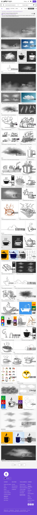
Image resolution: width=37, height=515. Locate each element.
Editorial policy (12, 510)
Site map (28, 510)
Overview (13, 484)
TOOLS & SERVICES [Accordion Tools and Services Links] (23, 481)
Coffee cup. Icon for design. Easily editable (28, 340)
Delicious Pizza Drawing (19, 186)
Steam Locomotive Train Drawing (25, 144)
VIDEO (16, 8)
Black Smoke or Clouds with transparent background (10, 159)
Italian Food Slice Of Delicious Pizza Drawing (26, 219)
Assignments (14, 489)
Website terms (6, 510)
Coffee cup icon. (4, 409)
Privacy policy (17, 510)
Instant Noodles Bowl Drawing (7, 353)
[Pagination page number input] (13, 465)
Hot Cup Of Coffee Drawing (6, 365)
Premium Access (14, 487)
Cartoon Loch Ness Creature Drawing (8, 340)
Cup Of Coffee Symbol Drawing (31, 186)
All (21, 8)
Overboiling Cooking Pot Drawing (28, 365)
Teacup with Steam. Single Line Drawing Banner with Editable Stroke (13, 72)
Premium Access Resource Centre (22, 495)
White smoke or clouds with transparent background (27, 72)
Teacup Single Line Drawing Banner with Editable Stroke (11, 288)
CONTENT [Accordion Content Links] (6, 481)
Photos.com (30, 498)
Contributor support (7, 494)
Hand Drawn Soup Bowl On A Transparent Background (11, 219)
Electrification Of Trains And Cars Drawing (9, 144)
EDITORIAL (13, 8)
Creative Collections (7, 492)
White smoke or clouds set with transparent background (26, 273)
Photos (25, 8)
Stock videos (6, 500)
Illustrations (31, 8)
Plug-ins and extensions (23, 487)
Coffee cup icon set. (5, 326)
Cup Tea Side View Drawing (6, 315)
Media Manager (22, 484)
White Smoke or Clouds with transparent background (10, 38)
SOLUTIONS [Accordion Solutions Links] (14, 481)
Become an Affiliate (31, 500)
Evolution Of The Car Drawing (7, 174)
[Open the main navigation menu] (2, 1)
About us (29, 484)
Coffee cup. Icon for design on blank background (26, 62)
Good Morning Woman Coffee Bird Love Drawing (10, 300)
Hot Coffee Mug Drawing (31, 159)
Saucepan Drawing (26, 174)
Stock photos (6, 498)
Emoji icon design (20, 383)
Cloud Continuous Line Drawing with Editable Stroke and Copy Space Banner (14, 234)
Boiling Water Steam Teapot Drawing (29, 200)
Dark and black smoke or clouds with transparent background (12, 394)
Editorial (5, 487)
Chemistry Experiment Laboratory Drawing (25, 129)
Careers (29, 488)
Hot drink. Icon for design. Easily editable (8, 186)
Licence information (23, 510)
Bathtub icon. (22, 315)
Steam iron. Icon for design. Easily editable (8, 273)
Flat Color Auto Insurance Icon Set (7, 383)
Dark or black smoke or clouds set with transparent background (12, 430)
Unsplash (29, 496)
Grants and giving (30, 493)
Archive (5, 489)
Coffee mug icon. (4, 444)
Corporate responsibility (30, 486)
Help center (30, 501)
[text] (11, 5)
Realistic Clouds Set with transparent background (27, 394)
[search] (4, 5)
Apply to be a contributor (6, 496)
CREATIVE (8, 8)
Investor (29, 491)
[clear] (18, 5)
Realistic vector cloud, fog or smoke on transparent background (12, 62)
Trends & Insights (22, 489)
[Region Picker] (7, 478)
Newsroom (29, 490)
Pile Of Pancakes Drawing (22, 326)
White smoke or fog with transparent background (10, 91)
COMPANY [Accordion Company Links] (30, 481)
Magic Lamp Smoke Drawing (6, 129)
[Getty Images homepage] (8, 1)
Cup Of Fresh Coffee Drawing (17, 365)
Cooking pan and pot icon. (6, 260)
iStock (29, 495)
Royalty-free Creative (7, 484)
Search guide (22, 492)
